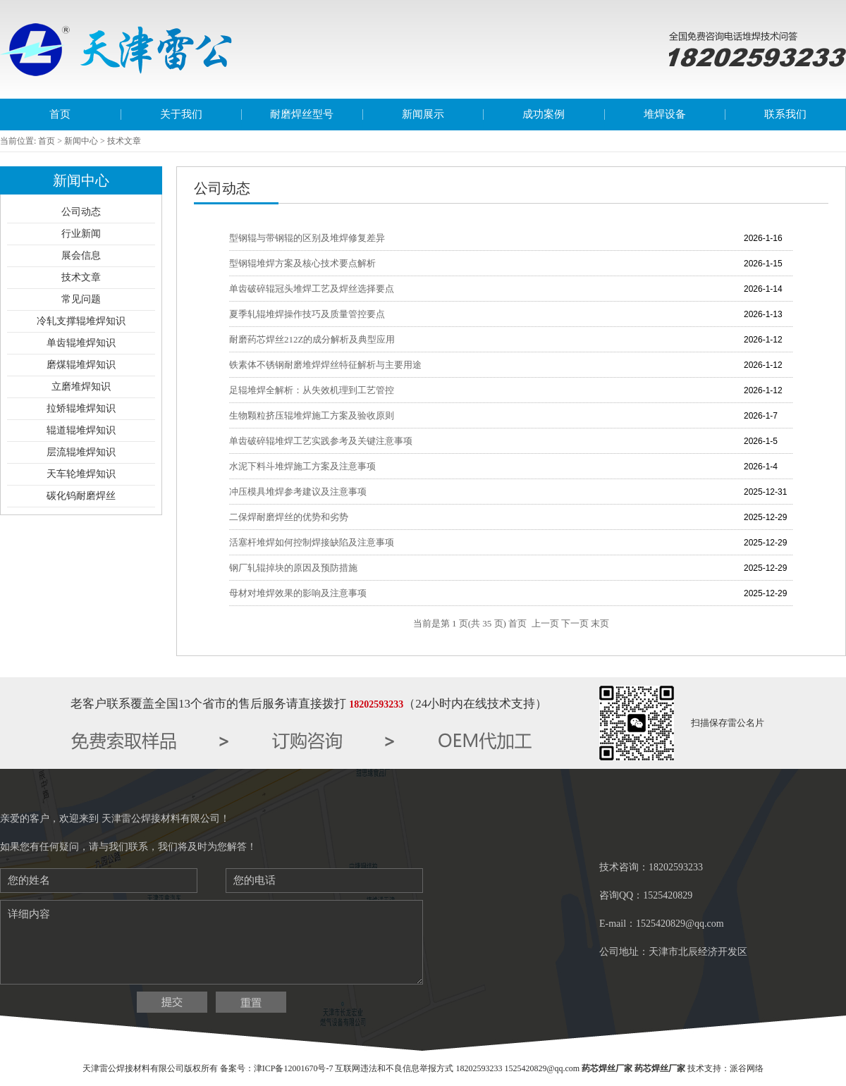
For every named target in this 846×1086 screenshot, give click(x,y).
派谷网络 (747, 1068)
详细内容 (211, 942)
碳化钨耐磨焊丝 (81, 495)
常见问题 (81, 299)
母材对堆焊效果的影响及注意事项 (298, 593)
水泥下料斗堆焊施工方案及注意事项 (302, 466)
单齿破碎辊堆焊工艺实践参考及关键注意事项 (320, 441)
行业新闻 (81, 233)
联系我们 (785, 114)
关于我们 (181, 114)
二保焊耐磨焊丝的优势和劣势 (288, 517)
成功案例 (543, 114)
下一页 (575, 623)
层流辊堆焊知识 (81, 452)
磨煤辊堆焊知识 (81, 364)
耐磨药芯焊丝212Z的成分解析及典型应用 (312, 339)
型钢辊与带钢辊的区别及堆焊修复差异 (307, 238)
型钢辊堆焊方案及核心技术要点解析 (302, 263)
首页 (59, 114)
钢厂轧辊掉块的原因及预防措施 (293, 567)
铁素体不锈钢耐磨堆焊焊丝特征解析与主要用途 (325, 364)
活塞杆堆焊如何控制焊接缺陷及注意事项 (311, 542)
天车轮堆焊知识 (81, 474)
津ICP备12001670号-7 (293, 1068)
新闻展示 (423, 114)
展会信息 (81, 255)
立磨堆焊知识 (81, 386)
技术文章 (81, 277)
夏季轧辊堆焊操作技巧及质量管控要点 (307, 314)
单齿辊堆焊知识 (81, 343)
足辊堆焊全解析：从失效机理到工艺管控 (311, 390)
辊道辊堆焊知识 (81, 430)
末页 (600, 623)
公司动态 (81, 211)
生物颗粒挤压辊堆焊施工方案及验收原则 (311, 415)
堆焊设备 (665, 114)
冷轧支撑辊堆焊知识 (81, 321)
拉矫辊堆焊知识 (81, 408)
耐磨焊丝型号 (301, 114)
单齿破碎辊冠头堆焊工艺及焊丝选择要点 (311, 288)
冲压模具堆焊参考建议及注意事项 (298, 491)
